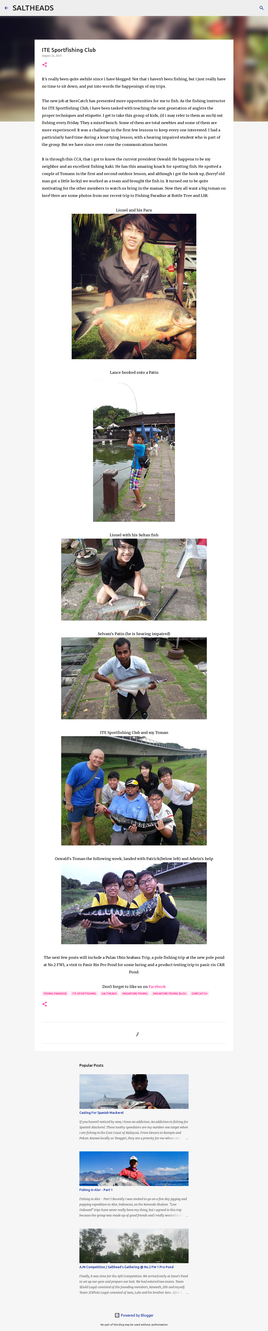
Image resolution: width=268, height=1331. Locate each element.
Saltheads (109, 993)
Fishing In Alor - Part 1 (96, 1190)
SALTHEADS (33, 8)
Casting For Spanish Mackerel (101, 1113)
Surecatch (199, 993)
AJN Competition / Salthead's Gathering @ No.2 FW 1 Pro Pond (126, 1267)
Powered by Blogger (134, 1315)
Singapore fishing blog (169, 993)
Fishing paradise (55, 993)
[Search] (60, 8)
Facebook (157, 986)
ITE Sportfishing (84, 993)
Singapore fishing (135, 993)
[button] (44, 65)
